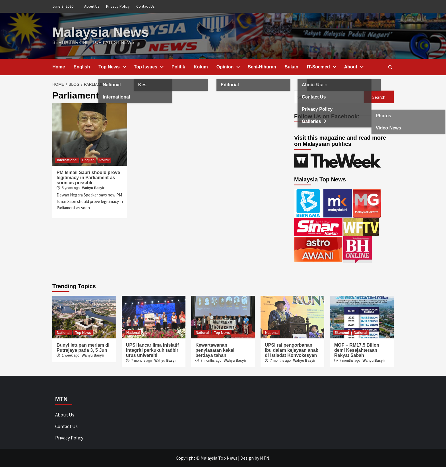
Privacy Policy (118, 6)
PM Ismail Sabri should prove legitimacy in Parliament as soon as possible (88, 177)
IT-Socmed (321, 66)
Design (247, 458)
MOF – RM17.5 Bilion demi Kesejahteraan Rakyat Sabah (356, 350)
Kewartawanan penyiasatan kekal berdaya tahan (214, 350)
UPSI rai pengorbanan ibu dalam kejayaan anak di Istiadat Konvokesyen (291, 350)
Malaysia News (100, 32)
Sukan (291, 66)
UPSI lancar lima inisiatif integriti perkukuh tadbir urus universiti (152, 350)
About (353, 66)
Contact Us (145, 6)
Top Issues (148, 66)
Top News (111, 66)
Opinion (227, 66)
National (63, 333)
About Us (92, 6)
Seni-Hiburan (262, 66)
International (67, 160)
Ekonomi (341, 333)
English (81, 66)
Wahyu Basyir (93, 188)
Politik (178, 66)
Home (58, 66)
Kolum (201, 66)
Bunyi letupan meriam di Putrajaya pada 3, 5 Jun (83, 348)
